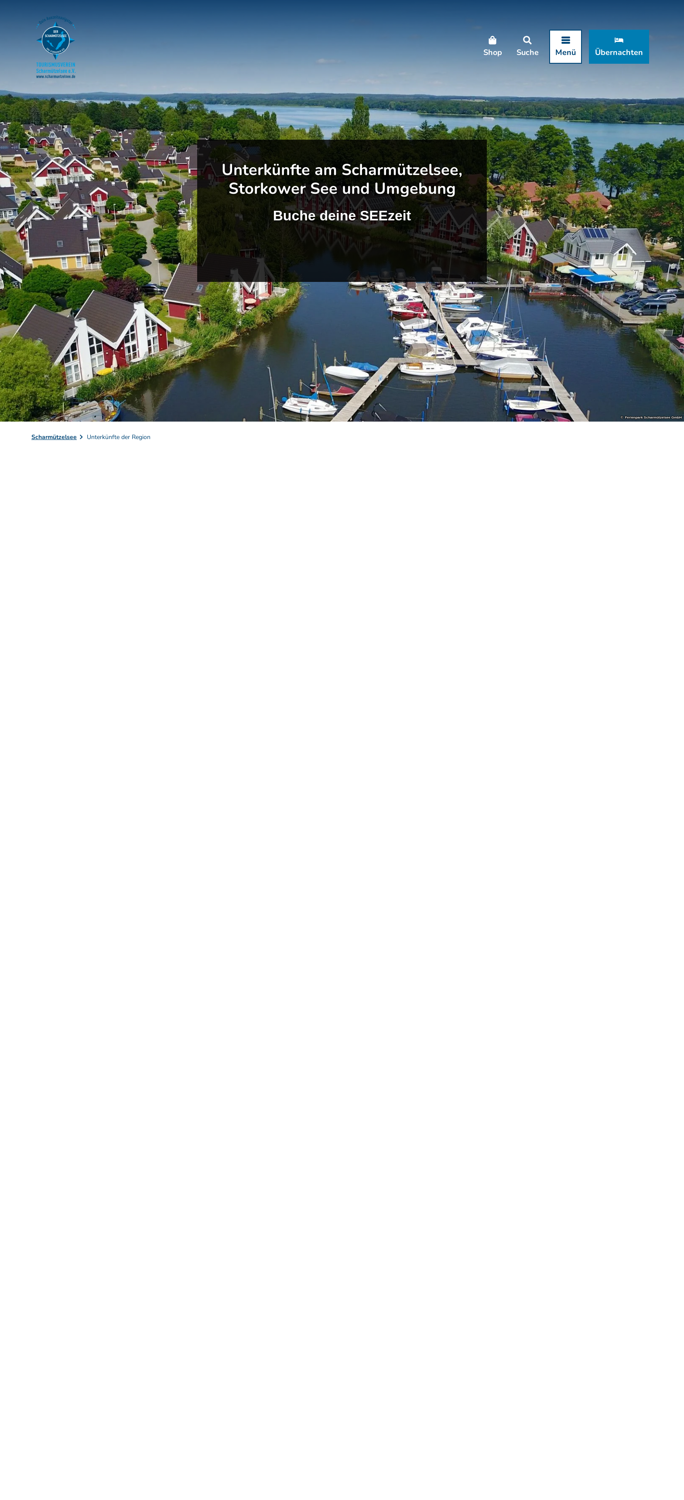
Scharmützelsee (54, 437)
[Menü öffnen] (565, 47)
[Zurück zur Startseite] (56, 46)
